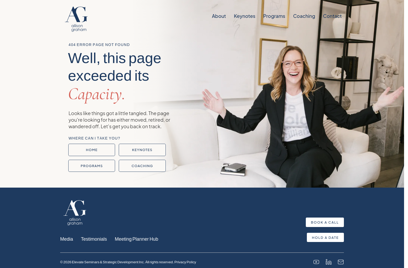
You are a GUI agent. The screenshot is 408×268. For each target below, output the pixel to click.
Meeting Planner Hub (136, 239)
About (219, 16)
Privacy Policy (185, 262)
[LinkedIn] (329, 262)
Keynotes (244, 16)
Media (66, 239)
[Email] (341, 262)
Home (91, 150)
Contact (332, 16)
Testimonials (94, 239)
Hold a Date (325, 237)
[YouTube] (316, 262)
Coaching (304, 16)
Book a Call (325, 222)
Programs (274, 16)
